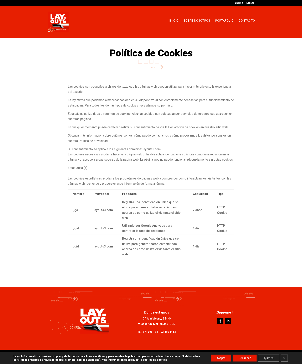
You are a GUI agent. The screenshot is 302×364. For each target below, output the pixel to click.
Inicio (174, 20)
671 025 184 (150, 331)
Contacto (247, 20)
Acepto (221, 358)
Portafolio (224, 20)
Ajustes (268, 358)
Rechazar (245, 358)
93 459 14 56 (168, 331)
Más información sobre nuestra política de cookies (134, 359)
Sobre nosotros (197, 20)
